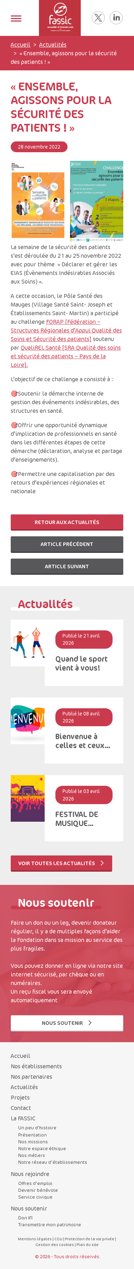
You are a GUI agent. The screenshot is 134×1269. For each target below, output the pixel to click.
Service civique (35, 1197)
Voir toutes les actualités (61, 863)
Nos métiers (31, 1155)
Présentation (32, 1135)
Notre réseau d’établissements (52, 1162)
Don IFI (25, 1217)
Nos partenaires (31, 1077)
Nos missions (33, 1141)
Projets (20, 1097)
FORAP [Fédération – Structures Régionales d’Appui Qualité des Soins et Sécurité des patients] (66, 330)
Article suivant (67, 566)
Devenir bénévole (38, 1190)
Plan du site (87, 1244)
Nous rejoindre (30, 1174)
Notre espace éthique (42, 1148)
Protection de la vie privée (89, 1238)
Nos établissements (36, 1066)
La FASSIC (23, 1118)
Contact (21, 1108)
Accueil (20, 44)
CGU (58, 1238)
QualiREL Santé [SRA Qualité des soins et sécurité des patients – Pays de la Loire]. (66, 356)
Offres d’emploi (35, 1183)
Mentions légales (35, 1238)
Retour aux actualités (67, 522)
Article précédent (67, 544)
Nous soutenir (67, 1023)
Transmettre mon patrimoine (49, 1224)
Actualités (52, 44)
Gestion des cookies (54, 1244)
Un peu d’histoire (37, 1127)
